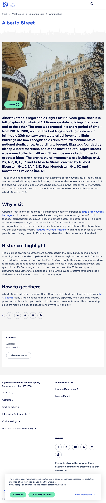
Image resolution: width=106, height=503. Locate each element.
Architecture (55, 14)
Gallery (13, 104)
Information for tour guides (17, 414)
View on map (19, 355)
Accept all (18, 494)
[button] (92, 4)
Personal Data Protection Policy (19, 428)
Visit (4, 14)
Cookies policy (11, 407)
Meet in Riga (63, 396)
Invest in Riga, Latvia (67, 389)
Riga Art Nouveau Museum (51, 229)
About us (8, 392)
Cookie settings (11, 421)
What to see (18, 14)
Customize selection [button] (42, 494)
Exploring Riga (36, 14)
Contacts (8, 400)
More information (85, 494)
